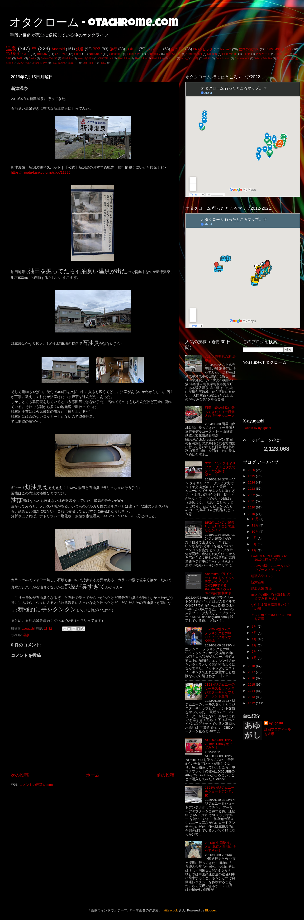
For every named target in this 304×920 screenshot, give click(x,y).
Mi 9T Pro (67, 58)
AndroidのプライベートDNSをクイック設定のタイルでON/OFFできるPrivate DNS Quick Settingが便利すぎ (220, 583)
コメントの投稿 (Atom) (36, 785)
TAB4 (20, 58)
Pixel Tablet (58, 63)
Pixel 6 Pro (134, 54)
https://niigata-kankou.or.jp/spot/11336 (41, 172)
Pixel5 (246, 54)
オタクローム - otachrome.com (94, 23)
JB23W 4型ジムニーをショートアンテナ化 (220, 791)
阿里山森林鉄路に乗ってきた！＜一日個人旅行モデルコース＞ (220, 413)
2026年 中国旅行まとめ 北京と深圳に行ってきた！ (220, 846)
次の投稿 (20, 775)
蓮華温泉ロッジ (262, 576)
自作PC (177, 49)
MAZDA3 (23, 63)
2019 (252, 514)
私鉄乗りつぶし (18, 54)
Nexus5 (225, 49)
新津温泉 (257, 582)
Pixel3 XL (282, 54)
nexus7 (42, 54)
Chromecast (194, 54)
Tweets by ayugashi (257, 428)
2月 (255, 651)
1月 (255, 658)
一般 (196, 58)
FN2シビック (203, 49)
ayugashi (276, 723)
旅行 (113, 49)
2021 (252, 501)
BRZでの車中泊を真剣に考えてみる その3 (270, 596)
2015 (252, 684)
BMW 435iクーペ (278, 49)
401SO (207, 58)
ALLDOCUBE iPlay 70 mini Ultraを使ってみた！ (219, 743)
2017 (252, 672)
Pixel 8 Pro (140, 58)
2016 (252, 678)
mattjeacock (169, 910)
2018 (252, 666)
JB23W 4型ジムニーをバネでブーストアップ (270, 567)
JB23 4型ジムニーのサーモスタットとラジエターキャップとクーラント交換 (220, 690)
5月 (255, 633)
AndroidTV (153, 54)
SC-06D (60, 54)
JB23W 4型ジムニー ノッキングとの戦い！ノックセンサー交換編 (220, 635)
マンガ (185, 58)
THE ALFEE (173, 54)
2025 (252, 476)
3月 (255, 645)
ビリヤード (263, 54)
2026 (252, 470)
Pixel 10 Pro (40, 63)
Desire (32, 58)
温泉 (11, 49)
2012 (252, 703)
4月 (255, 639)
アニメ (172, 58)
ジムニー (154, 49)
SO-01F (73, 63)
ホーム (93, 775)
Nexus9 (212, 54)
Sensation (115, 54)
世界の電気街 (249, 49)
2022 (252, 495)
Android (58, 49)
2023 (252, 488)
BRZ (96, 49)
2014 (252, 690)
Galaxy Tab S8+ (263, 58)
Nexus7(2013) (85, 58)
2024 (252, 482)
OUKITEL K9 (105, 58)
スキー (132, 49)
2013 (252, 697)
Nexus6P (95, 54)
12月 (256, 519)
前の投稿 (166, 775)
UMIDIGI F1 (90, 63)
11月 (256, 525)
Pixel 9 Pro (158, 58)
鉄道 (80, 49)
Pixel (77, 54)
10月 (256, 531)
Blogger (210, 910)
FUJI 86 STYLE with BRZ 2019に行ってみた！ (269, 557)
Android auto (223, 58)
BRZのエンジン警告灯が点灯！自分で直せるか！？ (220, 526)
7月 (255, 550)
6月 (255, 626)
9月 (255, 538)
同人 (103, 63)
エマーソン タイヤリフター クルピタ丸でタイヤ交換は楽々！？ (220, 469)
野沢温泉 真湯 (261, 588)
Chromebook (242, 58)
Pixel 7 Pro (124, 58)
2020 (252, 507)
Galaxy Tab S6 (49, 58)
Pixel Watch (229, 54)
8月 (255, 544)
